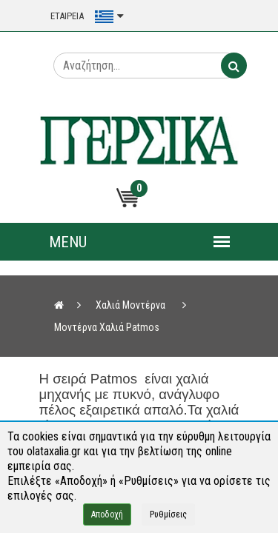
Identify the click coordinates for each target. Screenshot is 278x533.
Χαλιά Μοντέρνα (130, 305)
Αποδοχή (107, 514)
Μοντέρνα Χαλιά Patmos (106, 327)
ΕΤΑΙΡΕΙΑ (67, 15)
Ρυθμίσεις (168, 514)
